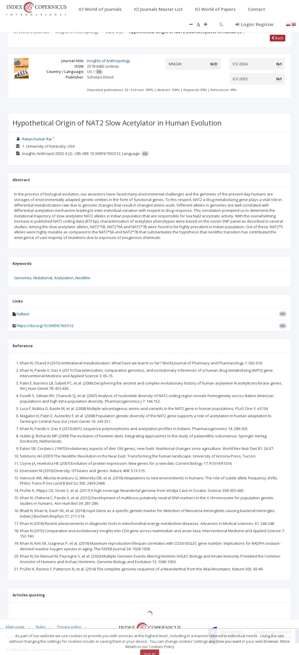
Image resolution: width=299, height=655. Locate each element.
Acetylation (64, 277)
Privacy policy (69, 626)
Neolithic (83, 277)
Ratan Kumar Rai (37, 139)
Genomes (23, 277)
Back (278, 38)
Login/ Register (255, 24)
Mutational (42, 277)
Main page (15, 626)
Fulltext (23, 314)
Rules (41, 626)
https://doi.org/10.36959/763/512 (45, 325)
